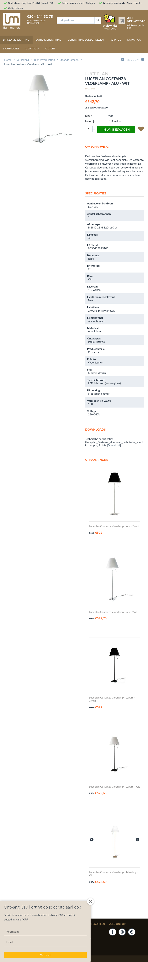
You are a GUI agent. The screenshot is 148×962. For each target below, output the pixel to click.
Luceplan (90, 89)
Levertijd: (90, 121)
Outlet (50, 48)
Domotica (134, 39)
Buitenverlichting (49, 39)
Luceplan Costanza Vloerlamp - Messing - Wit (113, 874)
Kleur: (88, 115)
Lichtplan (32, 48)
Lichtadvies (11, 48)
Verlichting (22, 59)
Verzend (45, 955)
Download (114, 445)
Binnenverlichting (16, 39)
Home (7, 59)
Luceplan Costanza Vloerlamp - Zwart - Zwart (112, 699)
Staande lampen (69, 59)
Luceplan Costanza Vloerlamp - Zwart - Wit (114, 786)
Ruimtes (115, 39)
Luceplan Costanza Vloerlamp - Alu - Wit (113, 612)
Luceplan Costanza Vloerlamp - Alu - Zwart (114, 526)
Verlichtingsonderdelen (86, 39)
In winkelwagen (116, 129)
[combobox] (76, 20)
